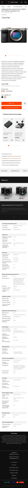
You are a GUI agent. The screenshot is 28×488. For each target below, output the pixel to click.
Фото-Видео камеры (18, 6)
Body (3, 91)
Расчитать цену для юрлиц (11, 107)
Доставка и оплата (14, 467)
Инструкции (14, 478)
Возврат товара (14, 472)
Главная (3, 6)
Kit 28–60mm (9, 91)
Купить (11, 103)
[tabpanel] (8, 130)
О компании (14, 462)
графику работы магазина (15, 156)
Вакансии (14, 475)
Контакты (14, 464)
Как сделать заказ (14, 470)
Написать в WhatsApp (14, 456)
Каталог (9, 6)
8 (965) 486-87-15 (14, 458)
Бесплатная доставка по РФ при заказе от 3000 (11, 158)
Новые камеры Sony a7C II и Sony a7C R (12, 205)
